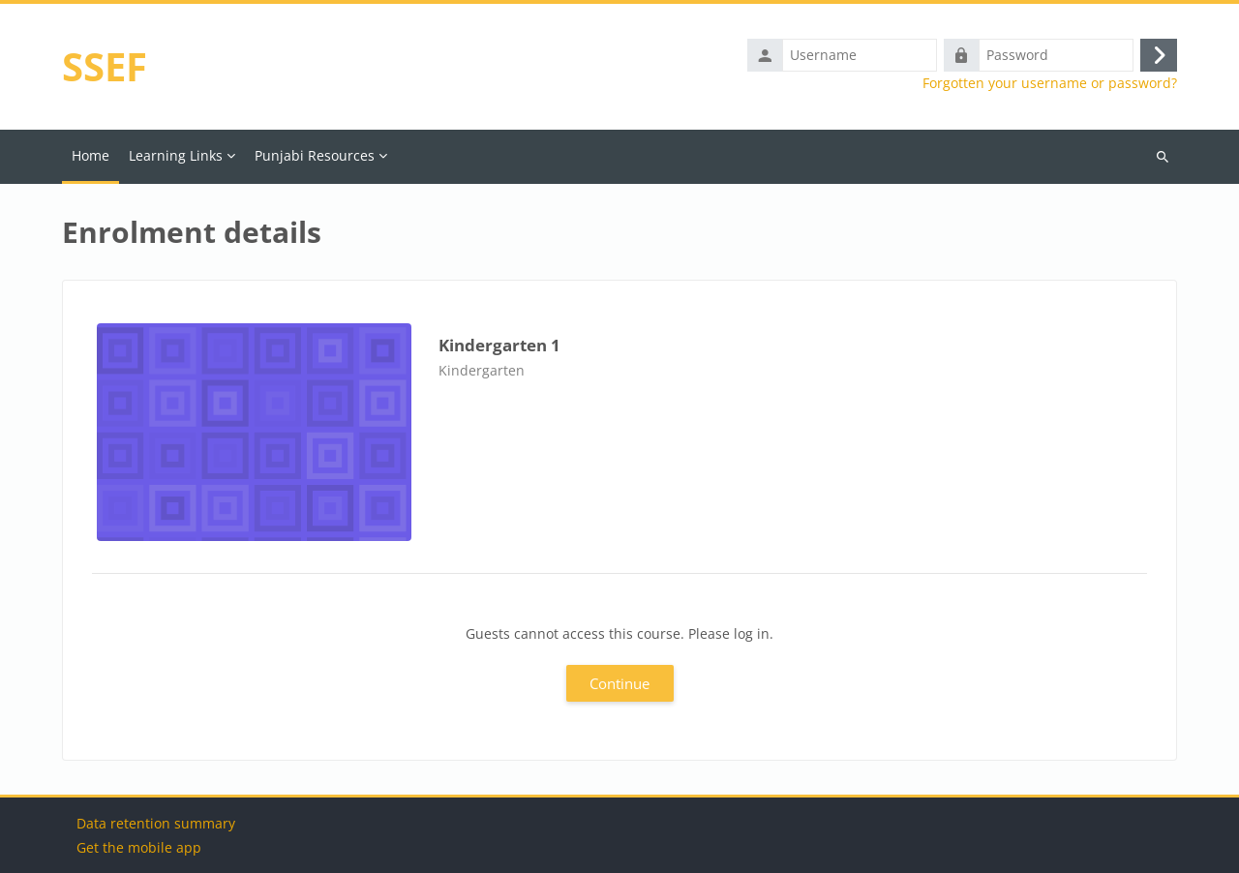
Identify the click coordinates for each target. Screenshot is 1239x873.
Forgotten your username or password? (1049, 83)
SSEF (104, 66)
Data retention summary (155, 823)
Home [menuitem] (90, 155)
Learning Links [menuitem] (176, 155)
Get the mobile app (138, 847)
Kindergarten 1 (499, 345)
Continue (619, 683)
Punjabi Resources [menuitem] (315, 155)
